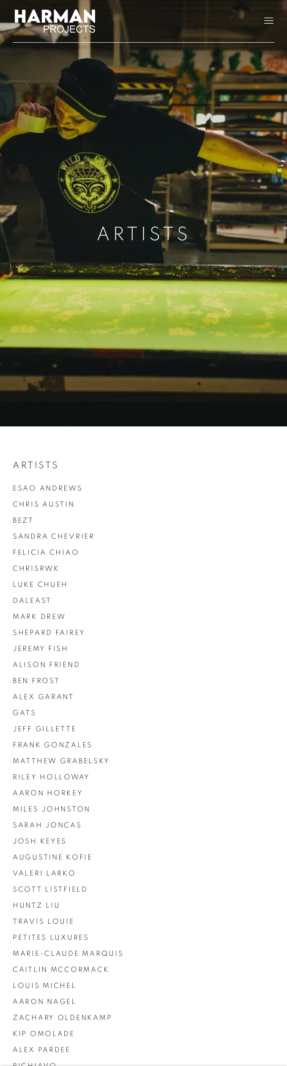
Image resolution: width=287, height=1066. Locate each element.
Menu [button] (268, 21)
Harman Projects (55, 21)
